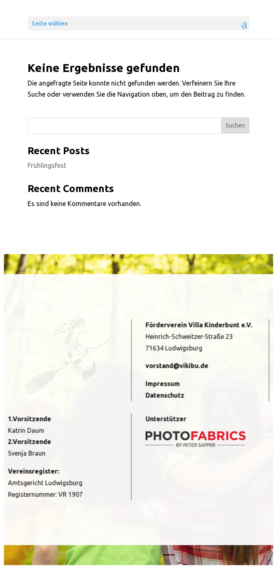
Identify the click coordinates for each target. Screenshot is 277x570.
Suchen (235, 125)
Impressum (161, 385)
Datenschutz (163, 396)
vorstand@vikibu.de (174, 369)
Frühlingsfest (47, 165)
